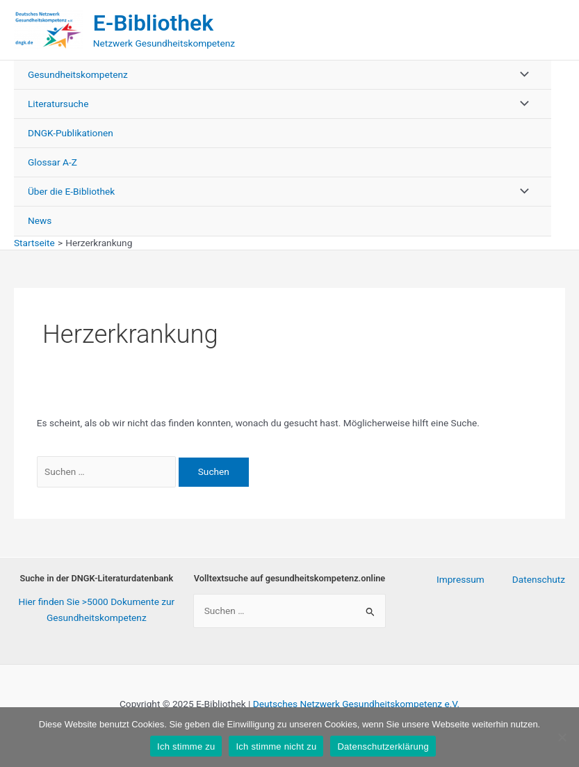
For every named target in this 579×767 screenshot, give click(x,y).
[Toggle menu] (520, 74)
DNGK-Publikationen (70, 132)
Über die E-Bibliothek (71, 191)
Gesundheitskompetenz (78, 74)
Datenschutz (538, 579)
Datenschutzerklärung (382, 746)
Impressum (460, 579)
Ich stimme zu (186, 746)
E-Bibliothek (153, 23)
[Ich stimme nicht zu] (562, 737)
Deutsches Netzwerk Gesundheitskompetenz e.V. (356, 703)
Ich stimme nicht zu (276, 746)
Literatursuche (58, 103)
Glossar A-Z (52, 162)
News (39, 220)
